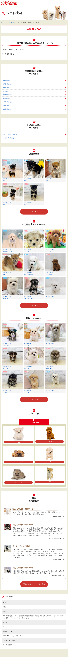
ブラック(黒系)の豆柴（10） (10, 134)
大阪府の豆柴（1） (7, 102)
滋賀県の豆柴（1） (7, 98)
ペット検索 (9, 22)
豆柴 (14, 22)
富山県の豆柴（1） (7, 109)
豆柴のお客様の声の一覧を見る (34, 584)
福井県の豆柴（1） (7, 105)
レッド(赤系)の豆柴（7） (9, 138)
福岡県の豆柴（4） (7, 84)
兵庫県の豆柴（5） (7, 80)
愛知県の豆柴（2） (7, 87)
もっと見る (34, 211)
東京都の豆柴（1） (7, 94)
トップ (2, 22)
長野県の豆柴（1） (7, 91)
